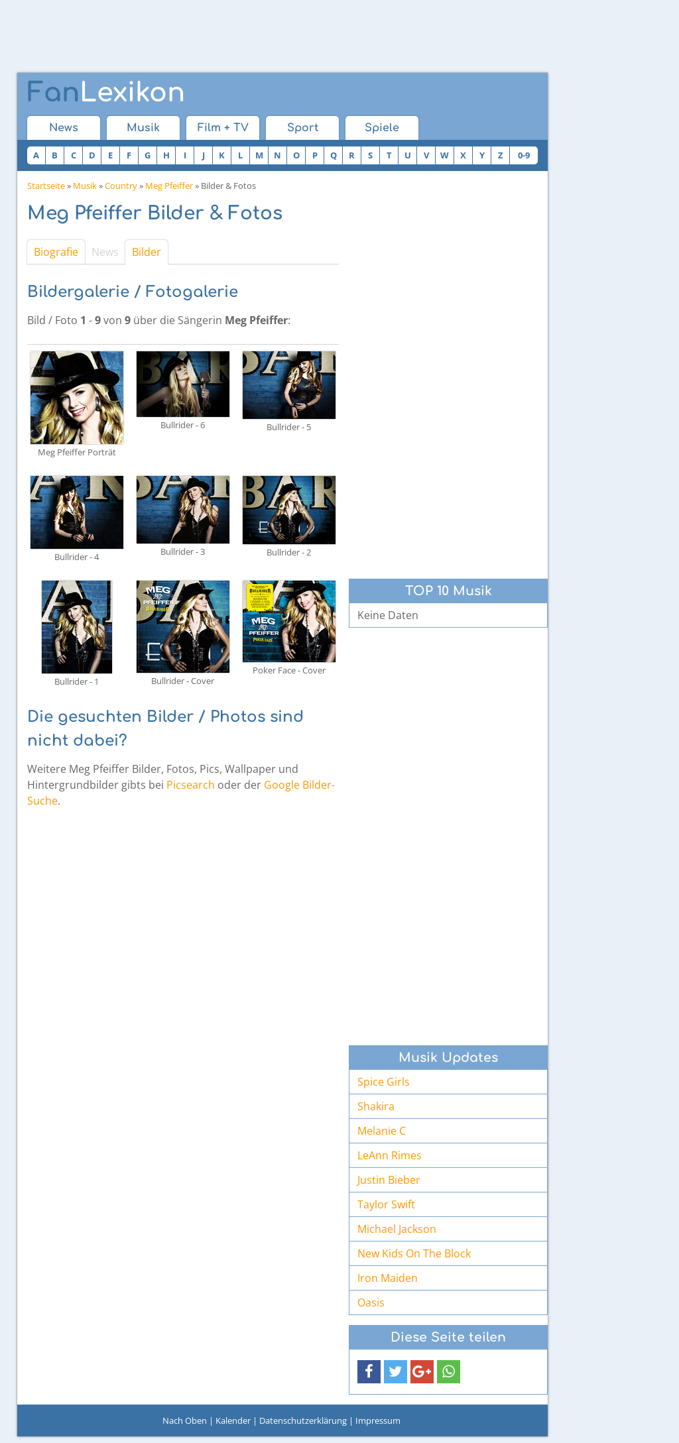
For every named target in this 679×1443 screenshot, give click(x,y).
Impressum (378, 1420)
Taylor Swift (386, 1204)
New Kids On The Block (414, 1253)
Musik (143, 128)
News (63, 128)
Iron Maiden (387, 1278)
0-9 (524, 155)
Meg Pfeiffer (169, 186)
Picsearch (190, 785)
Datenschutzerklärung (303, 1420)
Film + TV (223, 128)
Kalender (233, 1420)
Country (121, 186)
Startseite (46, 186)
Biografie (56, 252)
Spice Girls (383, 1081)
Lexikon (106, 92)
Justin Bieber (388, 1180)
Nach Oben (184, 1420)
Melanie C (381, 1131)
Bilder (146, 252)
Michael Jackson (396, 1229)
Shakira (376, 1106)
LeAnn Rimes (389, 1155)
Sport (302, 128)
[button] (369, 1371)
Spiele (382, 128)
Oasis (371, 1302)
